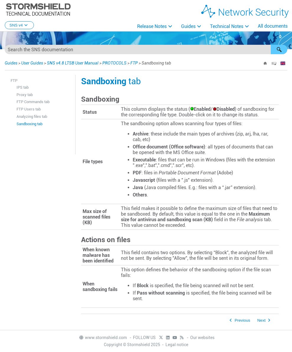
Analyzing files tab (32, 116)
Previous (242, 320)
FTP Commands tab (33, 102)
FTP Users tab (29, 109)
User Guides (32, 63)
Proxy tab (25, 94)
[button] (279, 49)
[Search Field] (146, 49)
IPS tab (23, 87)
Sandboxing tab (29, 124)
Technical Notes (226, 26)
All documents (273, 26)
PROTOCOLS (114, 63)
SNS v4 (19, 25)
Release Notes (152, 26)
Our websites (202, 337)
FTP (134, 63)
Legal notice (176, 344)
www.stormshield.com (103, 337)
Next (261, 320)
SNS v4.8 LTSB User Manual (73, 63)
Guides (188, 26)
